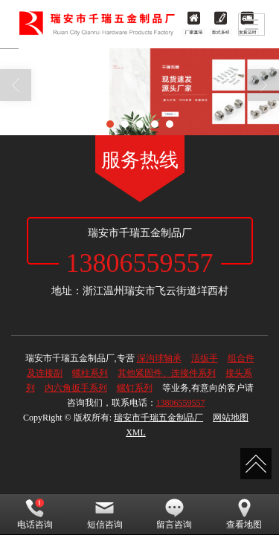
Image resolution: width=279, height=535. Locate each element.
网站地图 (230, 417)
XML (136, 432)
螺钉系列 (135, 388)
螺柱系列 (90, 373)
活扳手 (204, 358)
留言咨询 (174, 514)
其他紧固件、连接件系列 (167, 373)
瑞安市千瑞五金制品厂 (158, 417)
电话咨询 (35, 514)
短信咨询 (105, 514)
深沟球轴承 (159, 358)
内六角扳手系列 (76, 388)
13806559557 (180, 403)
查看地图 (244, 514)
